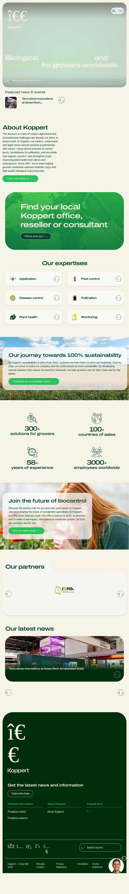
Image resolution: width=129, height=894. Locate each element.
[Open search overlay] (114, 11)
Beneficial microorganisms (22, 838)
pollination (22, 65)
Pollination (13, 850)
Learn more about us (20, 178)
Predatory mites (17, 812)
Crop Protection (17, 844)
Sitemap (117, 884)
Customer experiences (99, 812)
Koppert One (94, 819)
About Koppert (55, 812)
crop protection (66, 57)
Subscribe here (22, 794)
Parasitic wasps (17, 825)
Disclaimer (83, 884)
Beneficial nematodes (20, 831)
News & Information (58, 819)
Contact (51, 831)
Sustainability (54, 825)
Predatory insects (18, 819)
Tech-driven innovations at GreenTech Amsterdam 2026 (37, 101)
